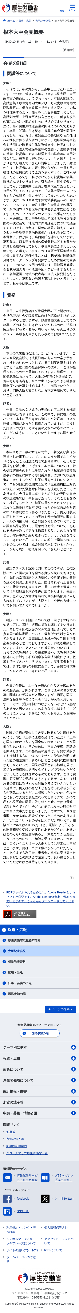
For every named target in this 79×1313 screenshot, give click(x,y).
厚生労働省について (39, 1080)
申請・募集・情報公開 (39, 1113)
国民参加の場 (17, 994)
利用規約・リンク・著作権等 (21, 1230)
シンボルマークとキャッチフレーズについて (21, 1241)
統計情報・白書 (39, 1091)
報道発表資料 (17, 961)
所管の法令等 (39, 1102)
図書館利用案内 (16, 1146)
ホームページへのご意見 (21, 1259)
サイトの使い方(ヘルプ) (22, 1250)
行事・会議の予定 (20, 983)
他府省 (10, 1131)
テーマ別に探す (39, 1047)
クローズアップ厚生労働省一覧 (27, 1153)
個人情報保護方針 (56, 1227)
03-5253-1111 (41, 1297)
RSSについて (53, 1250)
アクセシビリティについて (59, 1241)
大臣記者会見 (17, 951)
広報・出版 (15, 972)
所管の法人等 (15, 1139)
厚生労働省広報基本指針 (24, 940)
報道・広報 (39, 1058)
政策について (39, 1069)
